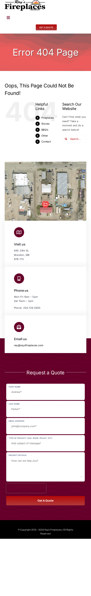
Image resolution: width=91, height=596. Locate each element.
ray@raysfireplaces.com (28, 345)
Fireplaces (47, 117)
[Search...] (74, 139)
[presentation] (26, 488)
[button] (45, 204)
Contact (46, 141)
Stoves (45, 123)
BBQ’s (44, 129)
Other (44, 135)
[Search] (66, 139)
